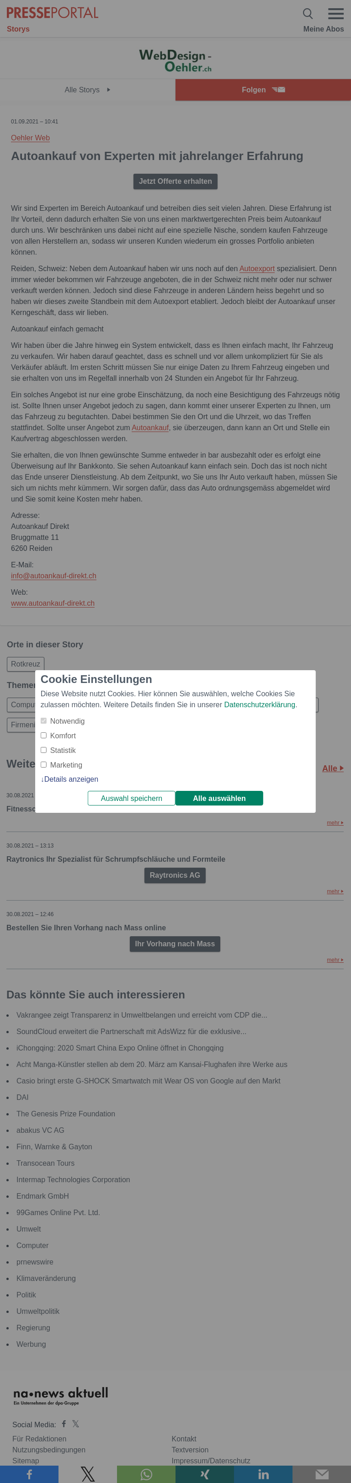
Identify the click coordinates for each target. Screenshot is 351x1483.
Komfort (63, 736)
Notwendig (67, 721)
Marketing (66, 765)
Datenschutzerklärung (259, 705)
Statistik (63, 750)
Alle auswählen (219, 798)
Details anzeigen (71, 779)
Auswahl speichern (131, 798)
